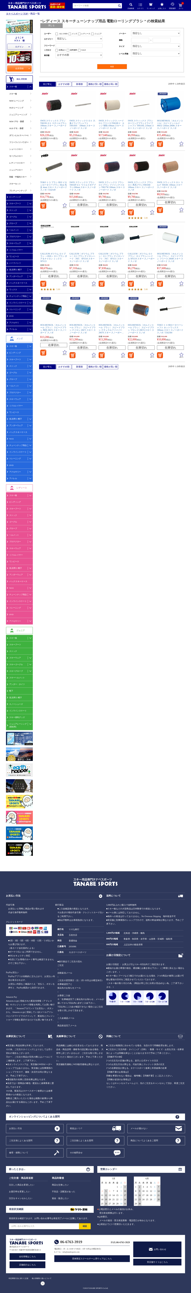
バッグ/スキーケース (18, 283)
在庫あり (62, 50)
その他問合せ (76, 1152)
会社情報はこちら (27, 1256)
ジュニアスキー (16, 170)
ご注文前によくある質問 (20, 1140)
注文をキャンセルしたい (20, 1198)
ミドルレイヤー (16, 250)
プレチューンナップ (18, 190)
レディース (85, 34)
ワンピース (14, 256)
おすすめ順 (64, 84)
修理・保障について (18, 1152)
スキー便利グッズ (17, 717)
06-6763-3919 (71, 1242)
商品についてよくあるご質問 (144, 1140)
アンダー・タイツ (17, 684)
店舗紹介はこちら (27, 1265)
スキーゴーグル (16, 664)
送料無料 (73, 50)
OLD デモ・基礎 (16, 128)
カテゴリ (140, 6)
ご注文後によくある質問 (81, 1140)
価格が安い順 (95, 84)
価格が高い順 (110, 84)
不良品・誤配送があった (63, 1191)
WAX (11, 439)
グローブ (13, 223)
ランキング (151, 5)
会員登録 (19, 68)
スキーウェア (15, 243)
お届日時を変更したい (19, 1191)
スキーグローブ (16, 671)
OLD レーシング (16, 108)
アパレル (13, 329)
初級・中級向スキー (18, 177)
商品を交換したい (60, 1185)
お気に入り (162, 6)
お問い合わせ (160, 1249)
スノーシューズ (16, 704)
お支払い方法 (15, 1128)
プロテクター (15, 236)
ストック (13, 210)
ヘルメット (14, 230)
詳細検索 (131, 6)
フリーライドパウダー (19, 142)
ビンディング (15, 197)
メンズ (74, 34)
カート (181, 6)
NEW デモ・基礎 (16, 121)
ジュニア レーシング (18, 114)
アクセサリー (15, 472)
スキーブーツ (15, 203)
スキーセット (15, 184)
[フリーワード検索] (79, 45)
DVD (11, 316)
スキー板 (13, 86)
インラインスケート (18, 303)
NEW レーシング (16, 101)
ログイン (19, 47)
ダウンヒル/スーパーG (19, 135)
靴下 (11, 691)
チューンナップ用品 (18, 296)
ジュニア (98, 34)
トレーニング (15, 309)
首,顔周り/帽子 (15, 270)
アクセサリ (14, 322)
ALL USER (63, 34)
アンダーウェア (16, 276)
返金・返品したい (60, 1198)
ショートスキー (16, 149)
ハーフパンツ (15, 263)
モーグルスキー (16, 156)
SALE (83, 50)
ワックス (13, 289)
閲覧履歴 (172, 5)
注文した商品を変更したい (21, 1185)
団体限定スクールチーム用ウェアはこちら (92, 1259)
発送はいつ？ (76, 1128)
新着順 (79, 84)
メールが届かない (139, 1128)
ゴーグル (13, 217)
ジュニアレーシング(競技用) (18, 725)
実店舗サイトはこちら (157, 1262)
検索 (119, 5)
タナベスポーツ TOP (17, 13)
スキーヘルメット (17, 678)
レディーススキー (17, 163)
